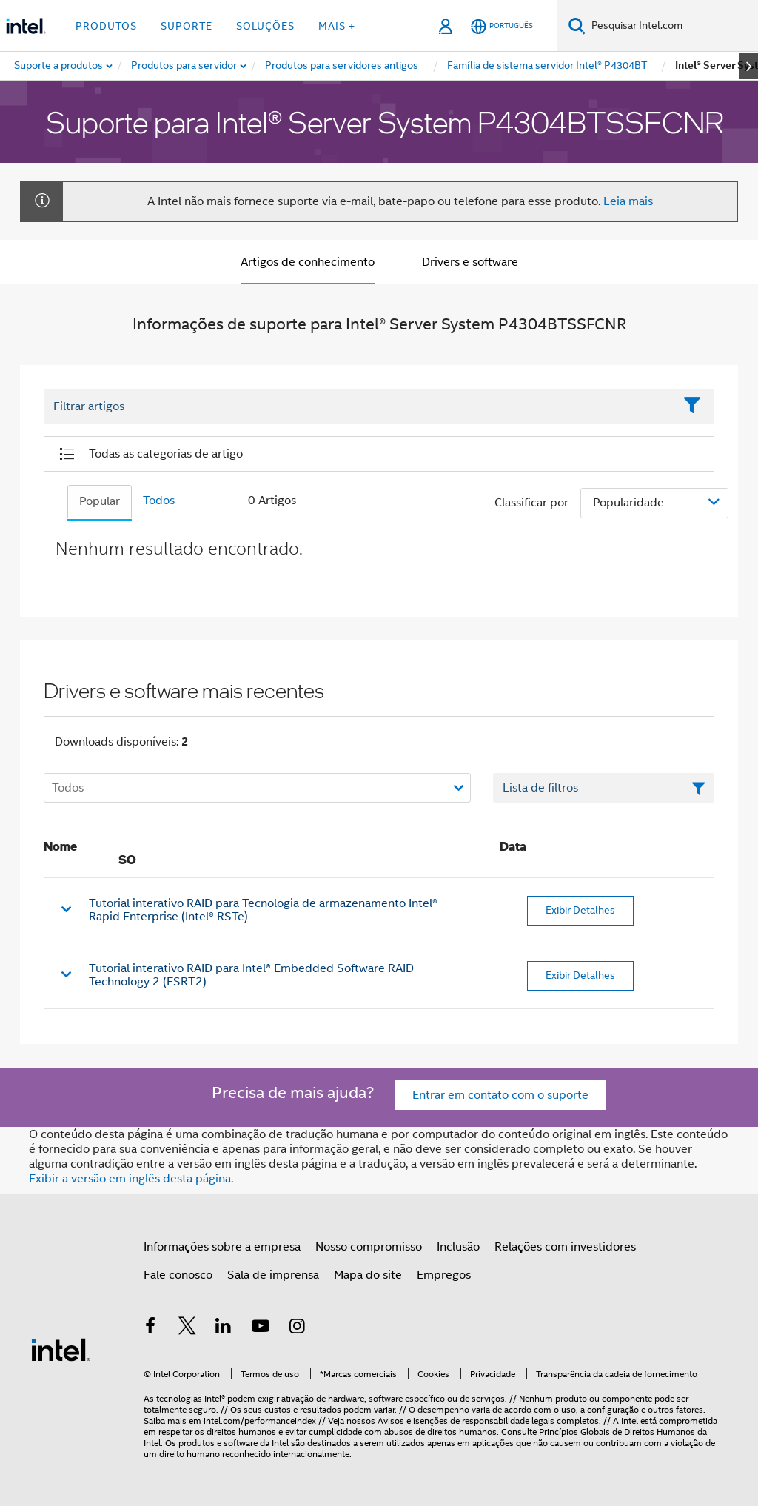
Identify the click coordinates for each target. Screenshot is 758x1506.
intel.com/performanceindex (260, 1420)
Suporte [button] (186, 26)
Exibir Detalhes (580, 910)
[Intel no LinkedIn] (223, 1328)
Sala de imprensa (273, 1275)
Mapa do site (368, 1275)
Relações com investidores (565, 1246)
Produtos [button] (106, 26)
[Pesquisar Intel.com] (672, 26)
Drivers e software (470, 262)
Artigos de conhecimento (308, 262)
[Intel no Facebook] (150, 1328)
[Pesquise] (577, 25)
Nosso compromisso (368, 1246)
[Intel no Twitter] (187, 1328)
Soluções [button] (265, 26)
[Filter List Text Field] (359, 406)
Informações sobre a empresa (222, 1246)
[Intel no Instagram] (296, 1328)
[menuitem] (185, 66)
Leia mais (628, 201)
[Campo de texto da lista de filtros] (603, 788)
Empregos (444, 1275)
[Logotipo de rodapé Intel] (60, 1349)
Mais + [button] (336, 26)
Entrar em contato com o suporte (500, 1095)
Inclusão (458, 1246)
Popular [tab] (99, 501)
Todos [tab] (159, 500)
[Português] (502, 26)
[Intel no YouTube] (260, 1328)
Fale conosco (178, 1275)
